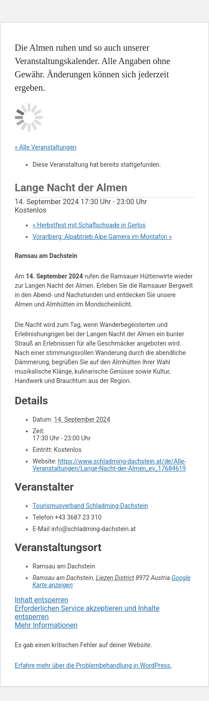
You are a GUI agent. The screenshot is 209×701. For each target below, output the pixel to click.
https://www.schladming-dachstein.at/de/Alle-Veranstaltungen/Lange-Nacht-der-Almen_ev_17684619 (109, 465)
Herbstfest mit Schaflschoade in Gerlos (89, 225)
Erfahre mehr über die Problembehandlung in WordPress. (93, 665)
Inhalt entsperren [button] (41, 600)
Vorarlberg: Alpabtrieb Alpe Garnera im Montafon (102, 236)
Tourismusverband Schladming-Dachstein (90, 505)
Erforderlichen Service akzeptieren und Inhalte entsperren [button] (87, 612)
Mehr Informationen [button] (46, 625)
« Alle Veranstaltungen (46, 147)
